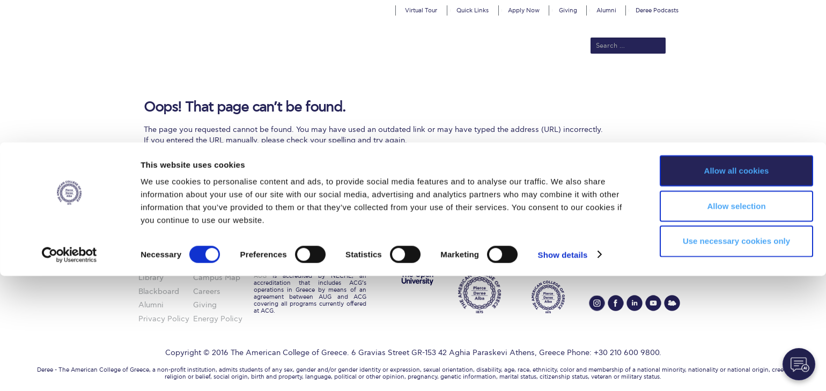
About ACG (266, 81)
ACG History (215, 250)
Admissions (317, 81)
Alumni (606, 10)
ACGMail (153, 250)
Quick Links (472, 10)
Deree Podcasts (657, 10)
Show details (563, 369)
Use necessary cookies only (736, 356)
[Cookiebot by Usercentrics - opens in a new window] (69, 370)
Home (149, 236)
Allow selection (736, 321)
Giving (568, 10)
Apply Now (524, 10)
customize (780, 8)
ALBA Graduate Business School (461, 81)
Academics (368, 81)
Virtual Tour (421, 10)
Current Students (570, 81)
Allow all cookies (736, 285)
